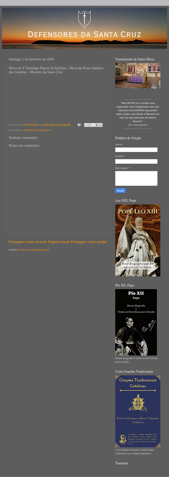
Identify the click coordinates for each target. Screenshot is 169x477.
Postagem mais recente (28, 242)
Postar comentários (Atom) (34, 249)
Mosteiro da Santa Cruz (37, 130)
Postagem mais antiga (89, 242)
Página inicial (58, 242)
